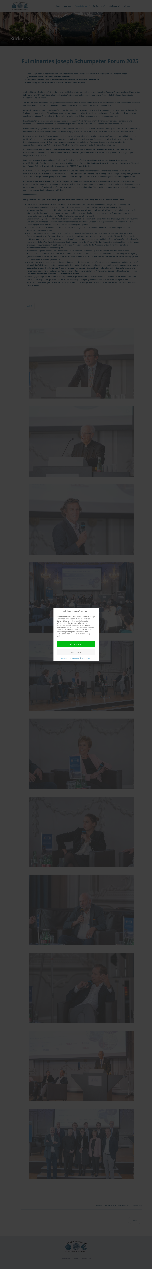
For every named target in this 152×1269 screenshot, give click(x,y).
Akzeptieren (76, 644)
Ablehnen (76, 652)
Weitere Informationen (70, 658)
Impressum (86, 658)
